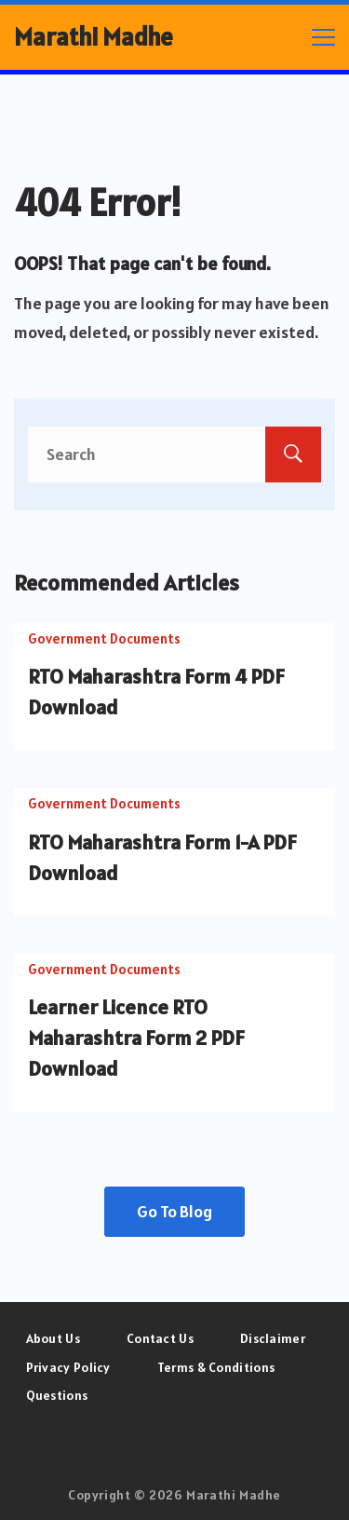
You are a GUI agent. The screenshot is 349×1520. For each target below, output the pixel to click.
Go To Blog (174, 1211)
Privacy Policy (68, 1367)
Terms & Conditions (216, 1367)
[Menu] (323, 37)
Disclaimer (272, 1338)
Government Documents (104, 638)
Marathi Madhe (93, 36)
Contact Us (160, 1338)
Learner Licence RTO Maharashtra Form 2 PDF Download (136, 1037)
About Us (53, 1338)
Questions (57, 1395)
